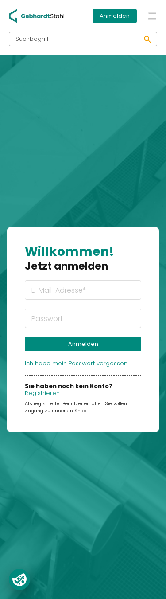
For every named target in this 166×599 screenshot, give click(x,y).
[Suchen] (147, 39)
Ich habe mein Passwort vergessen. (76, 363)
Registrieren (42, 393)
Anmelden (115, 16)
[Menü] (152, 16)
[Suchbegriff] (74, 39)
